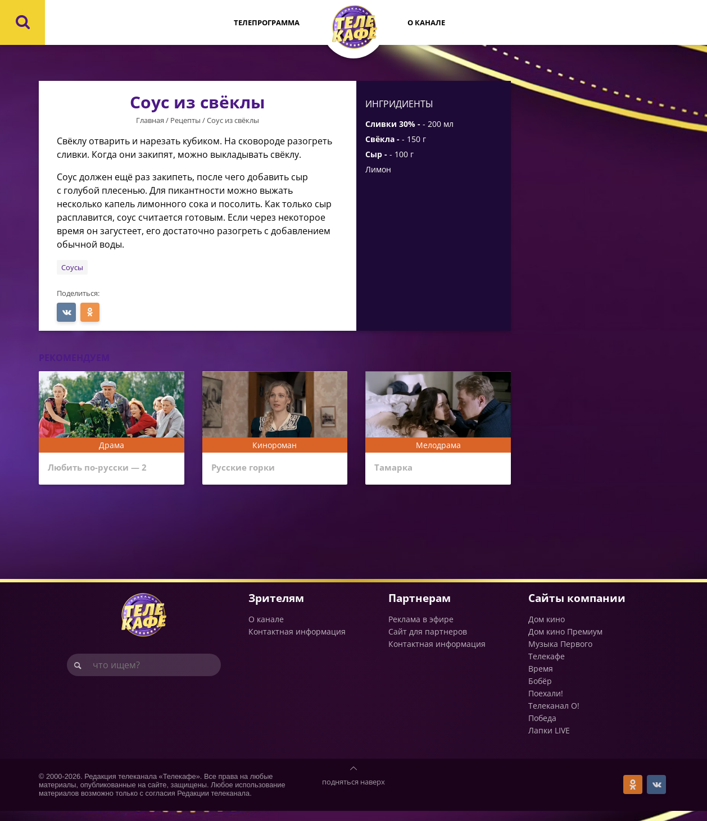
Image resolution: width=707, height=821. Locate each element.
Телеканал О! (553, 715)
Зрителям (276, 607)
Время (540, 678)
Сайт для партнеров (427, 641)
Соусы (72, 267)
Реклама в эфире (421, 629)
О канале (426, 22)
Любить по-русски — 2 (106, 469)
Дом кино (546, 629)
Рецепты (185, 120)
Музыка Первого (560, 654)
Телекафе (546, 666)
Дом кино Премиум (565, 641)
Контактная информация (297, 641)
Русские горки (247, 469)
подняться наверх (353, 792)
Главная (150, 120)
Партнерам (419, 607)
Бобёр (540, 691)
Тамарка (396, 469)
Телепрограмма (267, 22)
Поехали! (545, 703)
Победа (542, 728)
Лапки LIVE (549, 740)
